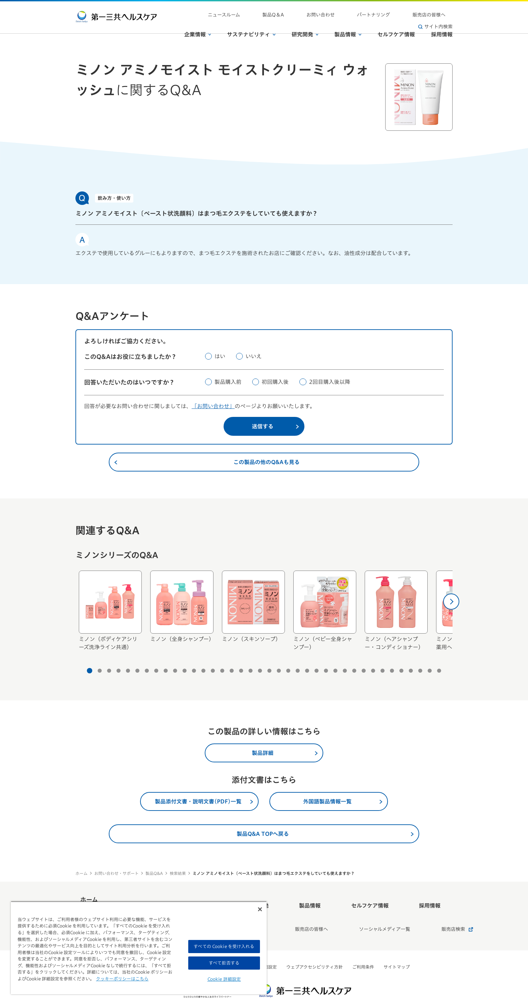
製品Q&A (154, 873)
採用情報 (442, 23)
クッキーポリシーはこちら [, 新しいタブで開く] (122, 979)
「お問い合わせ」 (213, 406)
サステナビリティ (251, 23)
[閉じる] (260, 909)
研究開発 (305, 23)
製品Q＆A (281, 10)
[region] (139, 947)
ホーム (81, 873)
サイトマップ (397, 948)
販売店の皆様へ (393, 10)
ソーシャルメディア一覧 (364, 914)
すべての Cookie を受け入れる (224, 946)
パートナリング (352, 10)
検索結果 (178, 873)
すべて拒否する (224, 963)
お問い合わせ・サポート (116, 873)
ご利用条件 (363, 948)
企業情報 (197, 23)
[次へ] (451, 601)
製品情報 (347, 23)
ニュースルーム (246, 10)
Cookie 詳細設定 (224, 979)
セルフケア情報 (396, 23)
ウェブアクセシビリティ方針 (314, 948)
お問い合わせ (314, 10)
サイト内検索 (435, 10)
